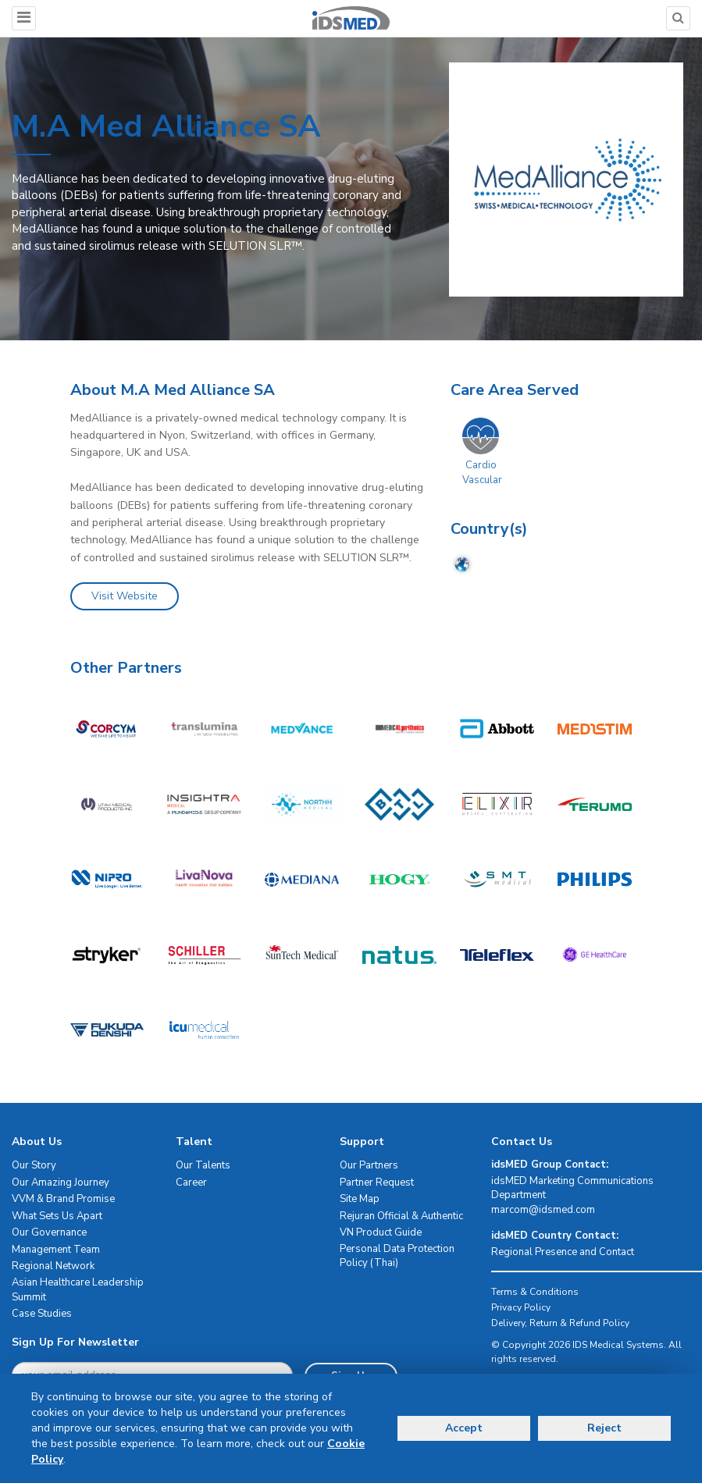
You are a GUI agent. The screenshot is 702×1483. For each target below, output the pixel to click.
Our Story (34, 1165)
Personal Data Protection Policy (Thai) (397, 1256)
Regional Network (53, 1266)
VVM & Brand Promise (63, 1199)
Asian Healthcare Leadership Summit (78, 1289)
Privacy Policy (521, 1307)
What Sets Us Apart (57, 1216)
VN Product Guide (381, 1232)
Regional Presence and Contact (562, 1252)
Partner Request (377, 1182)
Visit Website (124, 596)
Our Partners (369, 1165)
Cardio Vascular (482, 472)
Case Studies (42, 1314)
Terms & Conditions (535, 1292)
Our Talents (203, 1165)
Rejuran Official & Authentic (401, 1216)
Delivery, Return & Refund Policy (560, 1323)
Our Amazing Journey (60, 1182)
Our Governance (49, 1232)
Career (191, 1182)
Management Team (56, 1250)
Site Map (360, 1199)
